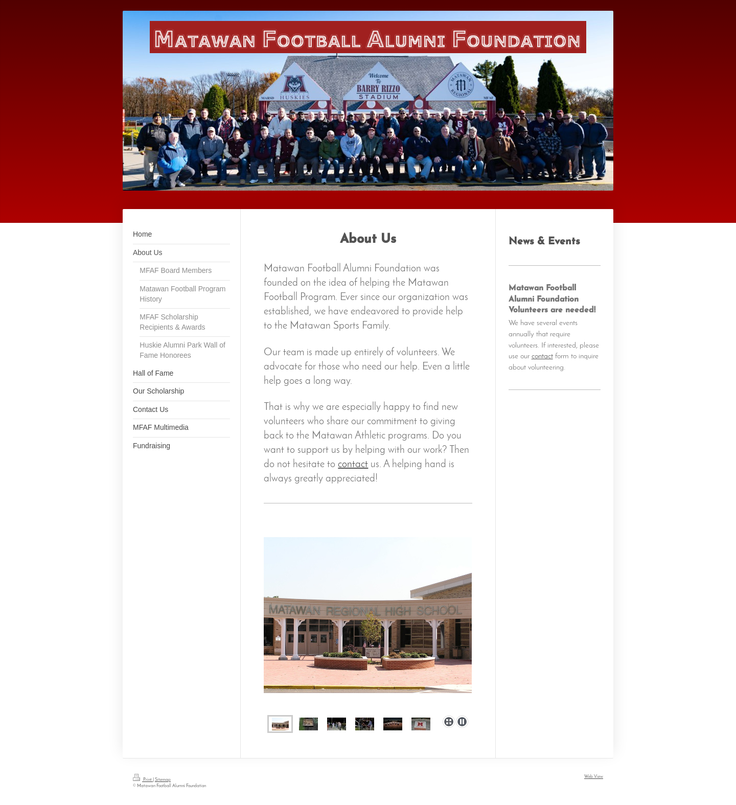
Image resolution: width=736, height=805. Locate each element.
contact (353, 464)
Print (143, 779)
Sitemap (163, 779)
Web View (593, 776)
